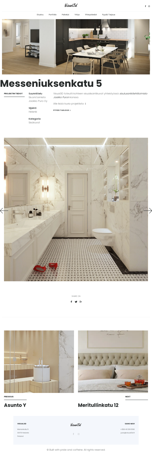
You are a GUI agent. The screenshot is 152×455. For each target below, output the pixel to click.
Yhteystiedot (91, 14)
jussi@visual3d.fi (128, 432)
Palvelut (65, 14)
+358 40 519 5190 (127, 429)
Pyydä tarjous (108, 14)
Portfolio (53, 14)
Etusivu (40, 14)
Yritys (77, 14)
